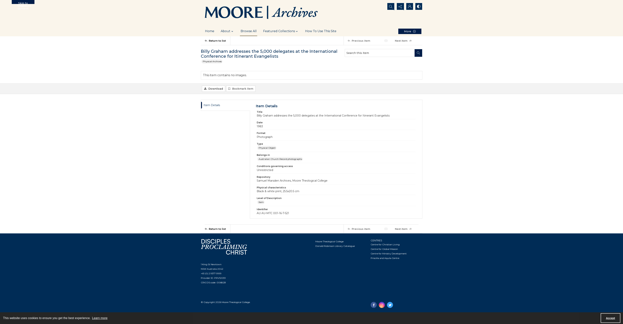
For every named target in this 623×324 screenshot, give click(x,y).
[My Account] (409, 6)
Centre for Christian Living (385, 244)
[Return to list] (217, 40)
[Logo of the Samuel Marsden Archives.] (261, 13)
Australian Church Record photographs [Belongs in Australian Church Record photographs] (280, 159)
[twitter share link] (390, 305)
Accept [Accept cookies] (610, 318)
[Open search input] (390, 6)
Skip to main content (23, 3)
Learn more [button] (100, 318)
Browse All (249, 31)
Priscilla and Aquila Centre (385, 258)
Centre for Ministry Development (389, 253)
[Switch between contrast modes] (418, 6)
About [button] (227, 31)
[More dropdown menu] (409, 31)
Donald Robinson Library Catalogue (335, 246)
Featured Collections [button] (281, 31)
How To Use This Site (320, 31)
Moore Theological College (329, 241)
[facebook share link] (374, 305)
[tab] (225, 105)
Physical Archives (212, 61)
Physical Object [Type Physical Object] (267, 148)
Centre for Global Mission (384, 249)
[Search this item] (380, 53)
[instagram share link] (382, 305)
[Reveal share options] (399, 6)
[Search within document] (418, 53)
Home (209, 31)
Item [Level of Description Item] (261, 202)
